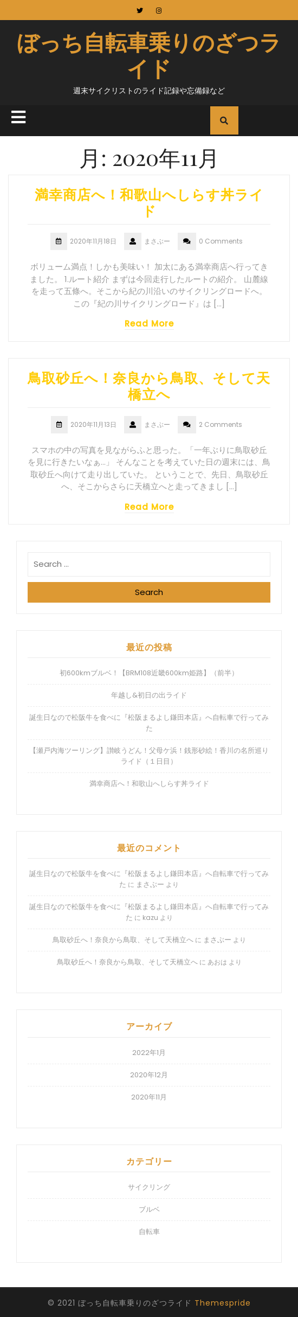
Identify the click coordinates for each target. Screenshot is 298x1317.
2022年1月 (149, 1052)
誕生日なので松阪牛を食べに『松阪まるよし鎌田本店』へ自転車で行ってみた (149, 722)
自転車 (149, 1231)
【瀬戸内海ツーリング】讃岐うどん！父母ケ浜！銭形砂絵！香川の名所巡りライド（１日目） (149, 755)
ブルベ (149, 1209)
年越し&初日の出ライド (149, 695)
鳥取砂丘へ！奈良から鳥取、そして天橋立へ (149, 385)
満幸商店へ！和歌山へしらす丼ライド (149, 202)
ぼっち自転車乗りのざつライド (149, 54)
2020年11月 (149, 1097)
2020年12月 (149, 1075)
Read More (149, 323)
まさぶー (150, 884)
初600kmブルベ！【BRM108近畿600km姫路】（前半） (149, 673)
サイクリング (149, 1187)
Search (149, 592)
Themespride (223, 1302)
